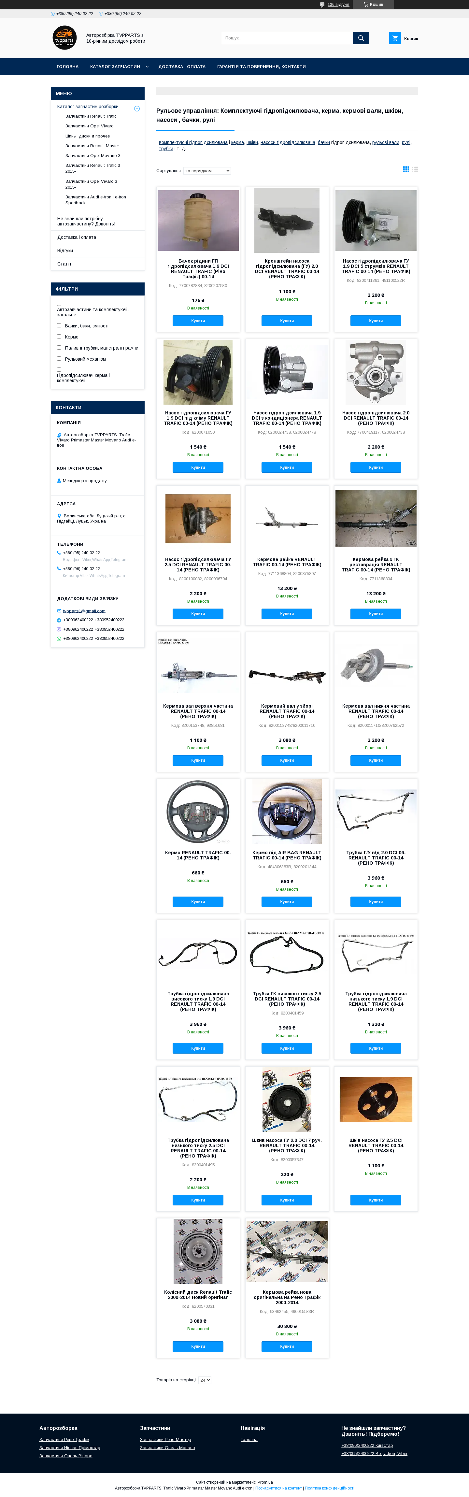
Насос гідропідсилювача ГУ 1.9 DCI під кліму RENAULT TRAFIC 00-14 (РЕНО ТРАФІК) (198, 418)
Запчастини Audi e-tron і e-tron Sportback (95, 199)
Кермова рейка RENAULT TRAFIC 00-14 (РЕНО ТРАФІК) (287, 562)
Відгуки (65, 250)
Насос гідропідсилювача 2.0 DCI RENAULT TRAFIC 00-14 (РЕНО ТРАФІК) (375, 418)
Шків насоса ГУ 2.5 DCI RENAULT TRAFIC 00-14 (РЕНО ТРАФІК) (375, 1145)
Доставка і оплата (182, 66)
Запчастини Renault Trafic (91, 116)
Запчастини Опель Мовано (167, 1447)
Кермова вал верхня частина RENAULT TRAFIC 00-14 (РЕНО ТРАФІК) (198, 711)
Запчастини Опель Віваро (65, 1455)
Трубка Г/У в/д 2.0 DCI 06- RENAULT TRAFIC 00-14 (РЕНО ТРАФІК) (376, 858)
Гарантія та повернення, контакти (261, 66)
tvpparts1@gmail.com (84, 610)
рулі (406, 142)
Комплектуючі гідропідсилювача (193, 142)
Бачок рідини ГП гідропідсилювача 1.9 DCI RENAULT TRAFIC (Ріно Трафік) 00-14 (198, 268)
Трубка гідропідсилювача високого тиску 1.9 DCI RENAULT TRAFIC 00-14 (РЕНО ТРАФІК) (198, 1001)
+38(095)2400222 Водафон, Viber (374, 1453)
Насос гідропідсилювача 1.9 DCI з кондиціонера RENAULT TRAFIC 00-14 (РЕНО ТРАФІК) (287, 418)
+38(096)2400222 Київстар (367, 1445)
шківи (252, 142)
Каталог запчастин (115, 66)
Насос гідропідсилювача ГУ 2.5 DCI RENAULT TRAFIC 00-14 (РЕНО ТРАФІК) (198, 564)
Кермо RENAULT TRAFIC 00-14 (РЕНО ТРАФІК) (198, 855)
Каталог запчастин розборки (88, 106)
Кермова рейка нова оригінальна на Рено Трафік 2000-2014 (287, 1297)
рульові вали (385, 142)
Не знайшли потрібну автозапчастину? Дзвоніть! (86, 221)
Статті (64, 263)
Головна (67, 66)
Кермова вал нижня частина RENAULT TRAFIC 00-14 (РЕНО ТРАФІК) (376, 711)
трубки (166, 148)
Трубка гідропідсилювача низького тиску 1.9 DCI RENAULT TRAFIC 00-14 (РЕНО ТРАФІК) (376, 1001)
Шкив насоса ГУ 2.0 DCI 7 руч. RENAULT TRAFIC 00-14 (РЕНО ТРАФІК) (287, 1145)
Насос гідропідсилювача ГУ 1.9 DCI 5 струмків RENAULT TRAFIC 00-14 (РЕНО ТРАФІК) (376, 266)
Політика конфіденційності (329, 1488)
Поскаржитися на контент (278, 1488)
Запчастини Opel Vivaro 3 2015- (91, 184)
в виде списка (415, 170)
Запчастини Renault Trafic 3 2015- (92, 168)
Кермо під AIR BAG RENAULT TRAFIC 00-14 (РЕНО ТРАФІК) (286, 855)
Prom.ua (265, 1482)
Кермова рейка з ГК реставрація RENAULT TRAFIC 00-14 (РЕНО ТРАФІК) (376, 564)
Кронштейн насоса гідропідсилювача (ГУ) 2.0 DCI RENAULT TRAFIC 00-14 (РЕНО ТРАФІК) (287, 268)
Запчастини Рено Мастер (165, 1439)
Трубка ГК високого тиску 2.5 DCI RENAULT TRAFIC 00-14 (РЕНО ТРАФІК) (287, 999)
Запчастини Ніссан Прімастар (69, 1447)
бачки (324, 142)
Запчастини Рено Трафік (64, 1439)
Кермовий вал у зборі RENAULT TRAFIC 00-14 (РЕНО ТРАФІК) (287, 711)
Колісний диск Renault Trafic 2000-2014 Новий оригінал (198, 1294)
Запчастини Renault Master (92, 145)
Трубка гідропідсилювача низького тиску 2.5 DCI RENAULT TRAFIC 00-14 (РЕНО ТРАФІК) (198, 1148)
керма (237, 142)
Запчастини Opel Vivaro (89, 125)
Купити (198, 321)
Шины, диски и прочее (87, 136)
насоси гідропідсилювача (288, 142)
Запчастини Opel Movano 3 (93, 155)
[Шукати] (361, 38)
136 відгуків (338, 4)
